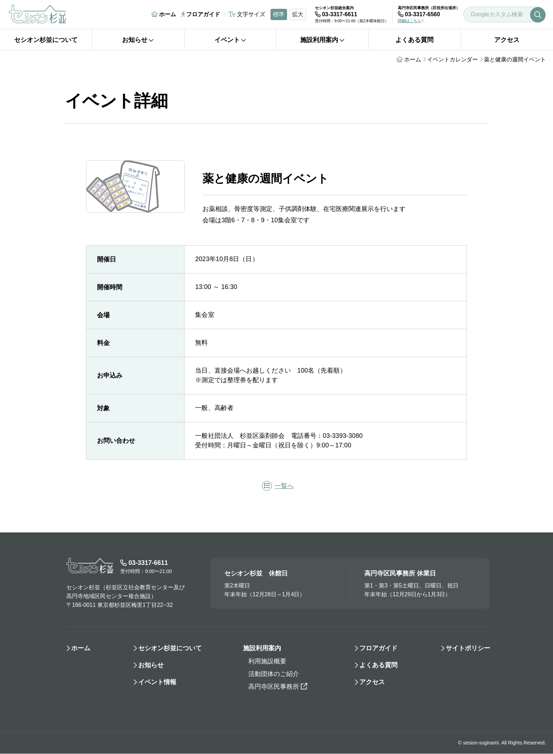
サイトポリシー (468, 648)
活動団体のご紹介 (273, 674)
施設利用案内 (322, 39)
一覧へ (278, 486)
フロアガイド (200, 14)
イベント (230, 39)
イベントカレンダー (452, 59)
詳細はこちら (411, 21)
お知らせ (138, 39)
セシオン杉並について (46, 39)
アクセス (506, 39)
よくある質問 (414, 39)
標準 (278, 14)
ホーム (163, 14)
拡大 (297, 14)
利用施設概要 (267, 661)
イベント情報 (157, 682)
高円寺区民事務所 (277, 686)
